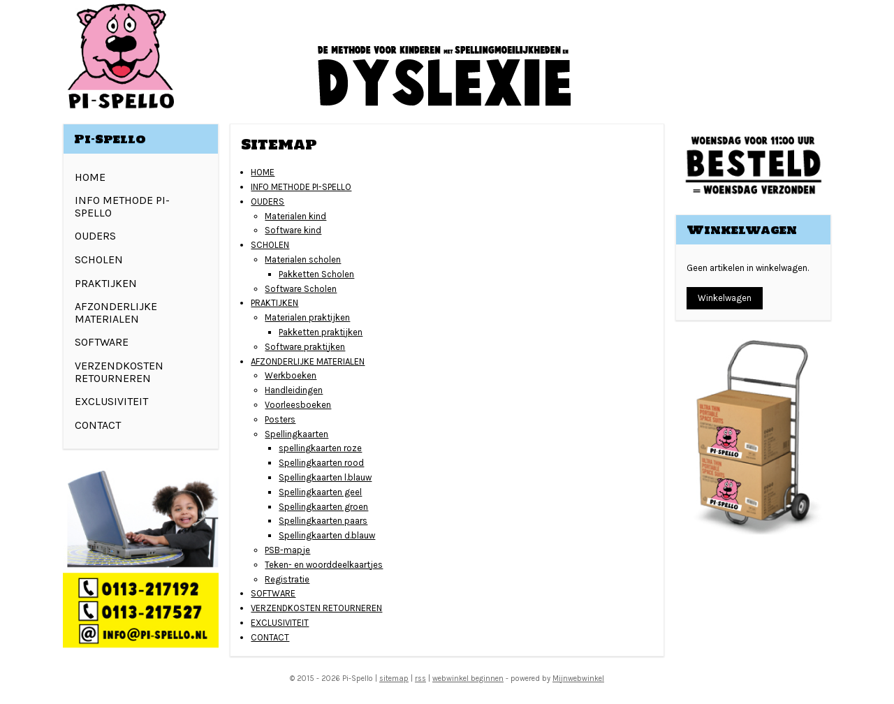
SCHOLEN (270, 245)
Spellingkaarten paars (323, 520)
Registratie (287, 579)
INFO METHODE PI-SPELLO (301, 187)
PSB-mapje (287, 550)
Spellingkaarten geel (320, 492)
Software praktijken (305, 347)
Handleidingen (294, 390)
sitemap (394, 678)
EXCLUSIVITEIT (280, 622)
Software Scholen (301, 289)
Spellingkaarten (296, 434)
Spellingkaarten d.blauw (327, 535)
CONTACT (270, 637)
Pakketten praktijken (320, 332)
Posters (280, 419)
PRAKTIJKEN (274, 303)
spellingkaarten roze (320, 448)
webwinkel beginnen (468, 678)
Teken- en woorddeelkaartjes (324, 564)
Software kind (293, 230)
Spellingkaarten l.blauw (325, 477)
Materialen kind (295, 216)
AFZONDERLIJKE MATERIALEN (308, 361)
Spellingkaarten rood (321, 462)
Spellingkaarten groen (323, 506)
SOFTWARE (273, 593)
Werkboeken (290, 375)
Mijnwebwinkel (578, 678)
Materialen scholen (303, 259)
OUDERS (267, 201)
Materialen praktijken (307, 317)
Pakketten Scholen (316, 274)
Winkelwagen (725, 298)
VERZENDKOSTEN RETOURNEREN (316, 608)
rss (420, 678)
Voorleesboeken (298, 404)
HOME (262, 172)
